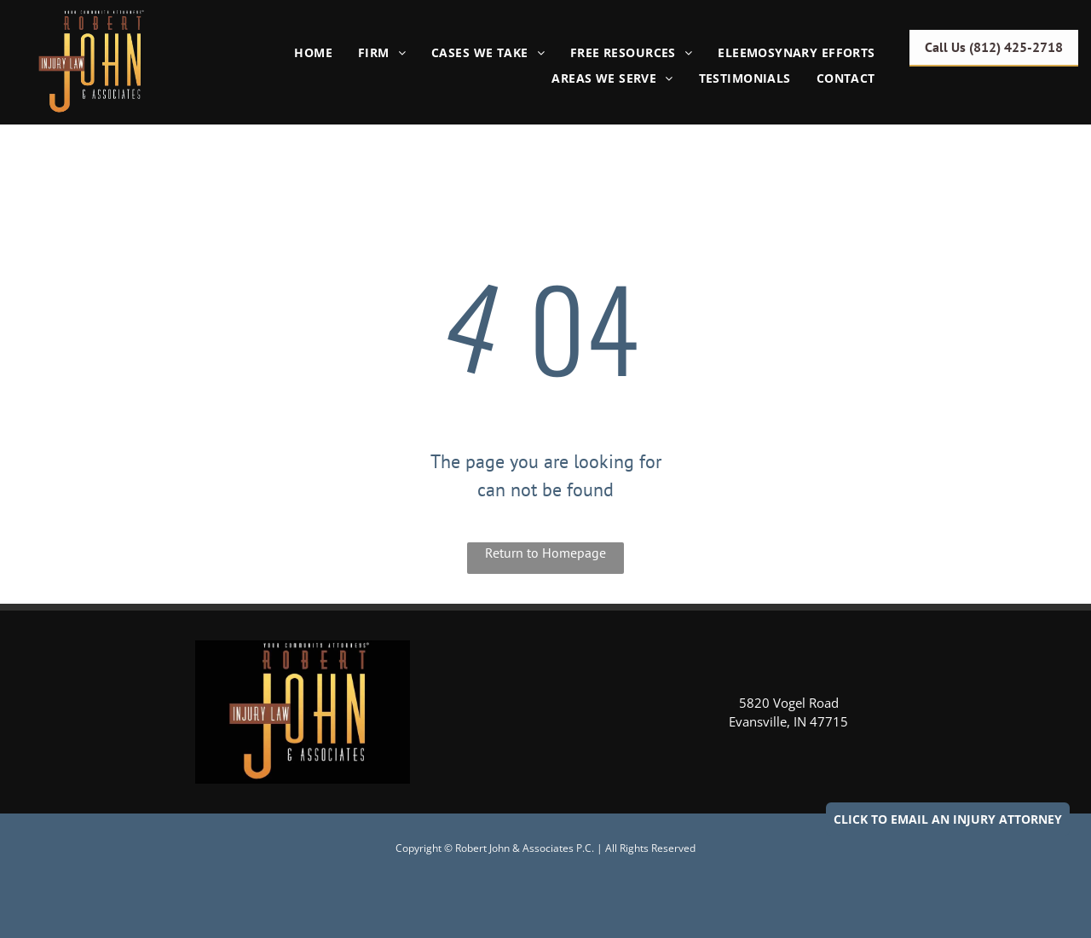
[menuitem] (313, 52)
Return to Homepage (545, 552)
